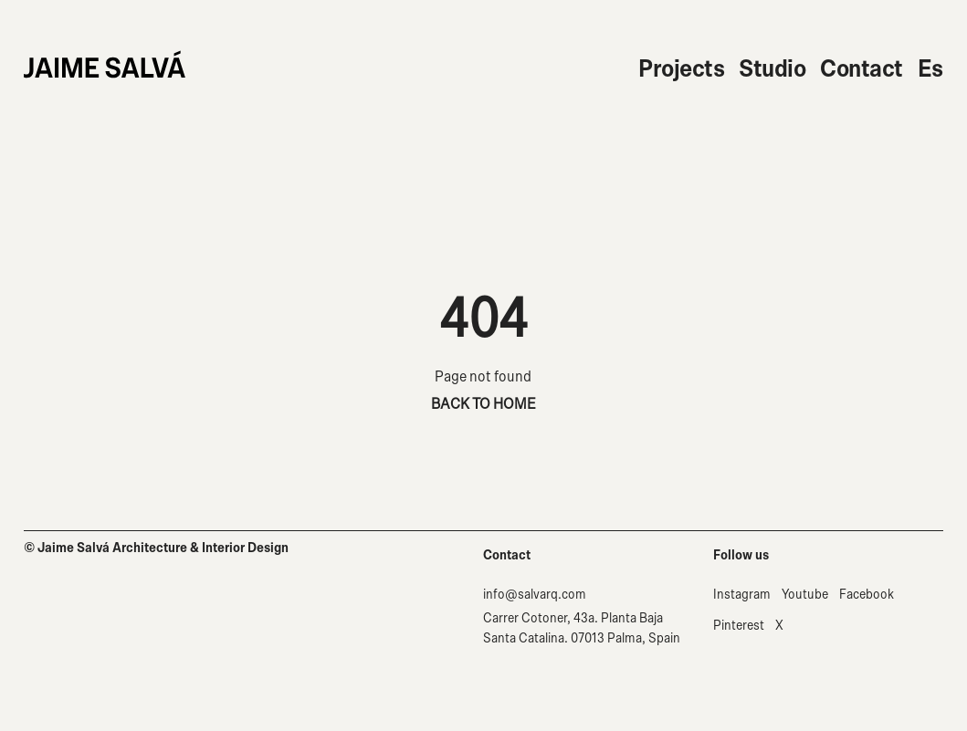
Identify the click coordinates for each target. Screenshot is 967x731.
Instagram (742, 594)
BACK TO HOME (483, 404)
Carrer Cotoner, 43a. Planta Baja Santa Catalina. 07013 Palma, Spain (581, 628)
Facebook (866, 594)
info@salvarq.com (534, 594)
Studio (772, 69)
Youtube (805, 594)
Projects (681, 69)
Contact (861, 69)
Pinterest (738, 625)
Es (930, 69)
